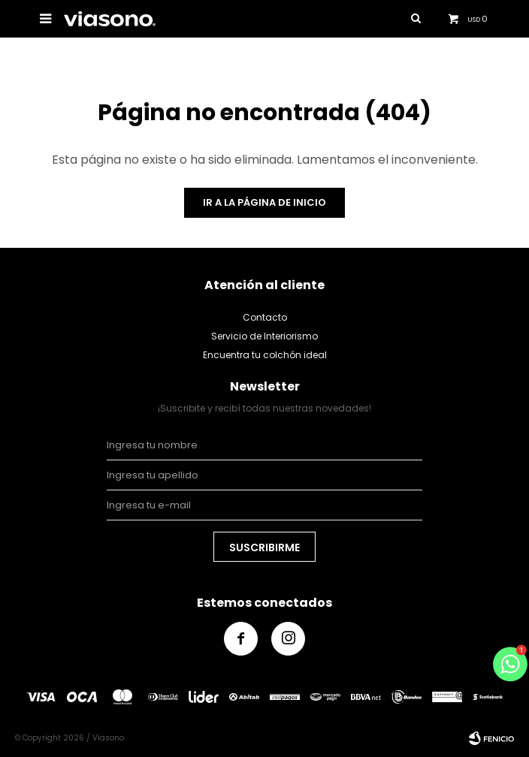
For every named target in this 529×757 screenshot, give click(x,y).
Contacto (265, 317)
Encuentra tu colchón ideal (265, 354)
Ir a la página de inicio (264, 202)
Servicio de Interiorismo (264, 336)
